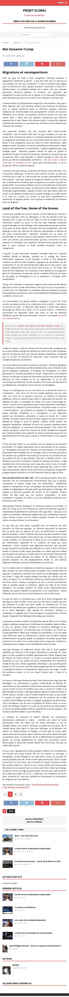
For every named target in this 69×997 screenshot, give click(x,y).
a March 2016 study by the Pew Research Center (38, 326)
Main (11, 811)
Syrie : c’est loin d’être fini (26, 835)
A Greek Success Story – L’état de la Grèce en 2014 (37, 861)
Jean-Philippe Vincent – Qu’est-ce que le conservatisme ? (35, 946)
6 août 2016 (10, 56)
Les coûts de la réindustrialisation (30, 920)
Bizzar (21, 56)
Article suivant (34, 822)
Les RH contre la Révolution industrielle (32, 848)
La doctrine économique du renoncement (33, 933)
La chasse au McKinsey (25, 907)
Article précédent (34, 819)
